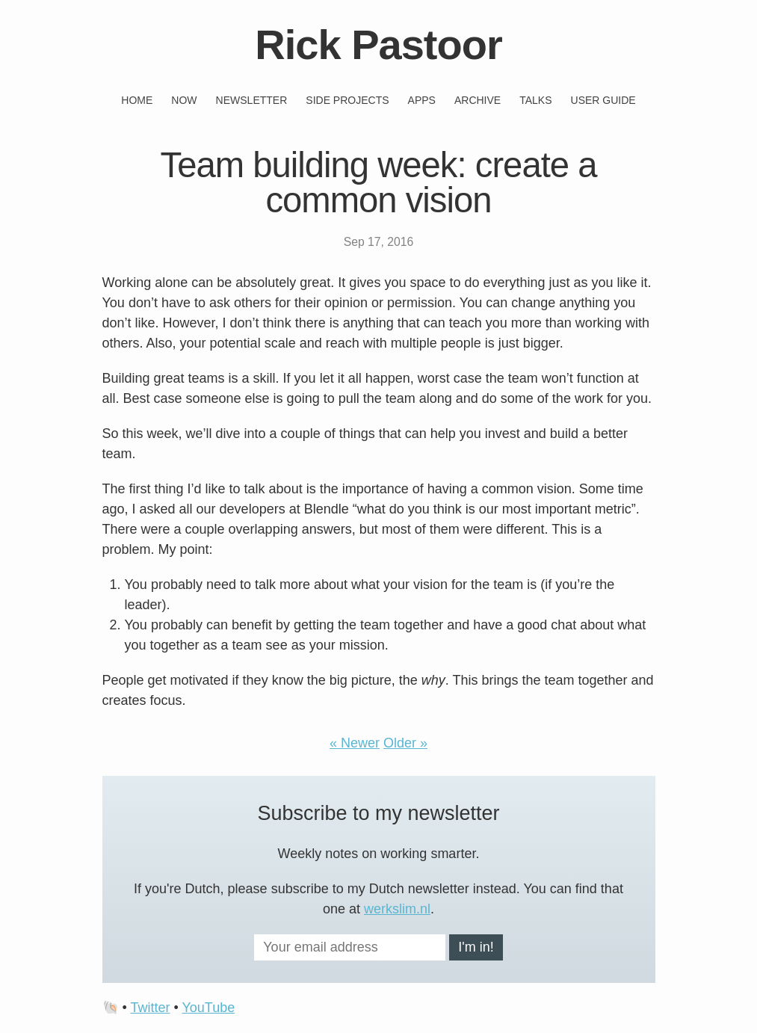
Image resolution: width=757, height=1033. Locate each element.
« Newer (355, 743)
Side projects (347, 100)
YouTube (208, 1007)
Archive (477, 100)
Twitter (150, 1007)
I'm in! (475, 947)
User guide (603, 100)
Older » (405, 743)
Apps (422, 100)
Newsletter (252, 100)
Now (184, 100)
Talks (535, 100)
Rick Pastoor (378, 44)
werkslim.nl (397, 908)
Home (136, 100)
